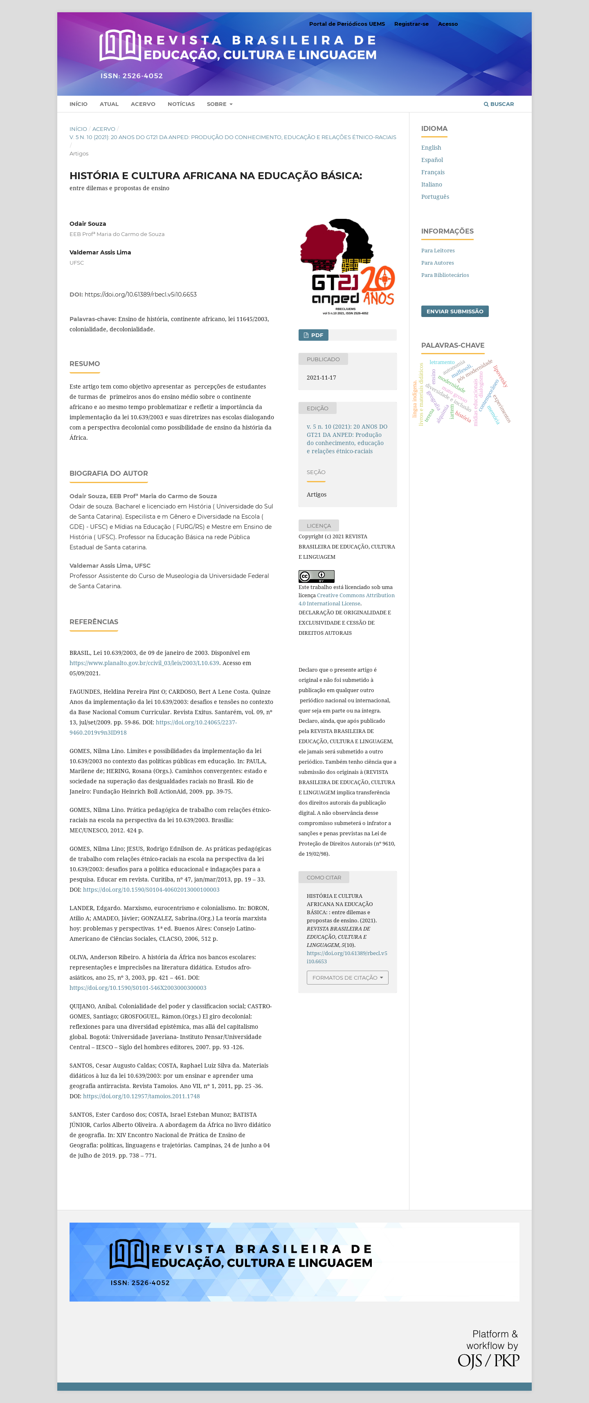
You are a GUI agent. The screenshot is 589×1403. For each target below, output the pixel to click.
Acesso (448, 23)
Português (435, 196)
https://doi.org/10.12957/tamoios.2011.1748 (141, 1096)
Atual (109, 104)
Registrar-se (411, 23)
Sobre (217, 104)
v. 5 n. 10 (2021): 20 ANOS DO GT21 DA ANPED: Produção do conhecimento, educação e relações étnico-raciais (233, 137)
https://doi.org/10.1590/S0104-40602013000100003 (151, 889)
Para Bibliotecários (445, 275)
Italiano (431, 184)
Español (432, 160)
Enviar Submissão (455, 311)
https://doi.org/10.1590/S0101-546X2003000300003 (138, 988)
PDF (316, 335)
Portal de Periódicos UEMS (347, 23)
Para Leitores (438, 250)
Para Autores (437, 262)
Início (79, 104)
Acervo (143, 104)
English (431, 147)
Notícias (181, 104)
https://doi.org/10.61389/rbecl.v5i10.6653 (141, 294)
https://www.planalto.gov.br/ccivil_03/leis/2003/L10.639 (144, 663)
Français (433, 172)
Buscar (499, 104)
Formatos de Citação (345, 977)
